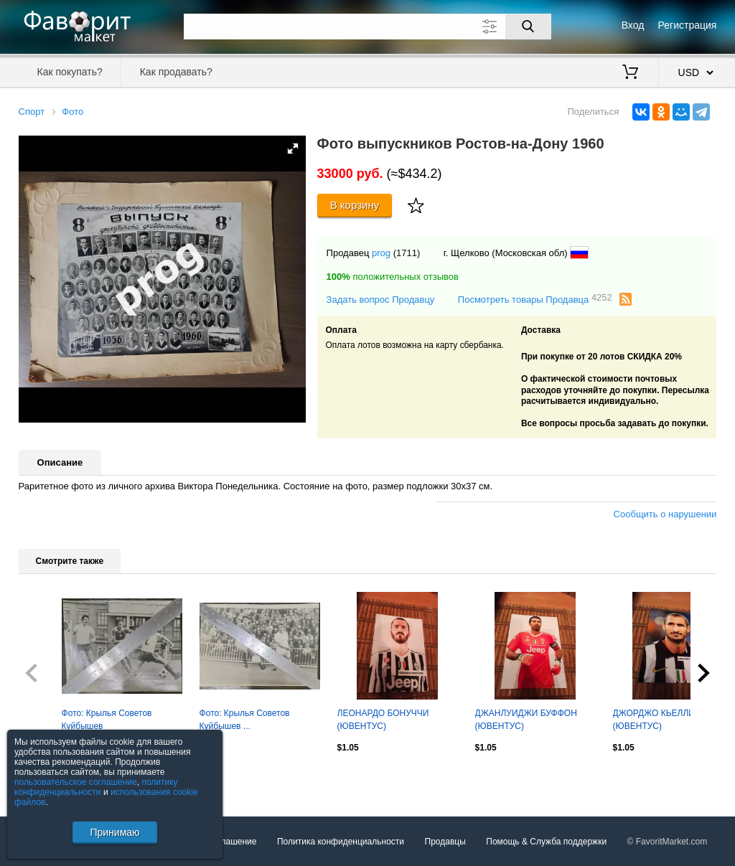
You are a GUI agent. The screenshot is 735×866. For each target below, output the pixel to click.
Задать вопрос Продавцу (381, 299)
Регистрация (687, 25)
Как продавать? (176, 71)
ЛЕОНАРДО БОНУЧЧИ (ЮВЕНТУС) (383, 719)
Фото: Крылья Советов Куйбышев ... (245, 719)
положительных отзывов (393, 276)
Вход (633, 25)
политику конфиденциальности (96, 787)
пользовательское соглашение (75, 782)
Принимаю (114, 832)
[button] (292, 148)
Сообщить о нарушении (665, 514)
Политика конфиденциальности (340, 842)
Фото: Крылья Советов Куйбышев (107, 719)
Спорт (32, 111)
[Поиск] (528, 26)
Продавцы (445, 842)
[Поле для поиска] (367, 26)
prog (381, 253)
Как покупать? (70, 71)
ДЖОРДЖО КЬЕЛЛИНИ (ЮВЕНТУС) (660, 719)
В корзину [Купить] (355, 205)
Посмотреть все (50, 778)
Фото (72, 111)
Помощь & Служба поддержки (546, 842)
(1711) (407, 253)
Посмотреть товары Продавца (535, 299)
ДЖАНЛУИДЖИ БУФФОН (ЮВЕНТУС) (526, 719)
